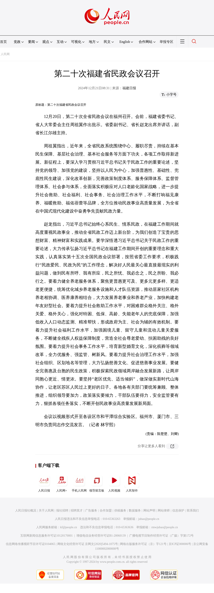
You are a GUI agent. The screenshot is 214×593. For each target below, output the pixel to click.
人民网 (5, 54)
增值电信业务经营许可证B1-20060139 (101, 535)
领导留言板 (96, 482)
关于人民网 (46, 510)
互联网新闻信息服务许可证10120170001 (46, 535)
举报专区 (166, 42)
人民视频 (114, 482)
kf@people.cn (68, 527)
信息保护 (178, 510)
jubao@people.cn (148, 519)
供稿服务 (120, 510)
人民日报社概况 (25, 510)
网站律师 (164, 510)
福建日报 (129, 88)
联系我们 (193, 510)
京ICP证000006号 (180, 544)
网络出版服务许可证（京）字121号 (143, 544)
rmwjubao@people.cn (164, 527)
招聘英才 (77, 510)
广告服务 (91, 510)
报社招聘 (62, 510)
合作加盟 (106, 510)
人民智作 (131, 482)
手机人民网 (79, 482)
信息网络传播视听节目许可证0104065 (30, 544)
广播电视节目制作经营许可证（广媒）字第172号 (161, 535)
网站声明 (149, 510)
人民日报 (44, 482)
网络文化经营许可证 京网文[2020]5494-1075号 (87, 544)
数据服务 (135, 510)
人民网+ (61, 482)
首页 (3, 42)
